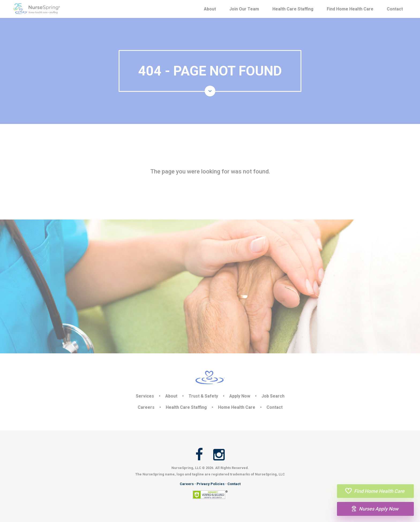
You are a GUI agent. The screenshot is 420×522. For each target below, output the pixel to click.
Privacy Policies (210, 484)
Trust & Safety (203, 396)
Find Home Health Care (350, 9)
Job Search (272, 396)
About (209, 9)
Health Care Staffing (293, 9)
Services (145, 396)
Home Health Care (236, 407)
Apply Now (239, 396)
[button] (210, 91)
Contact (394, 9)
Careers (146, 407)
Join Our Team (244, 9)
